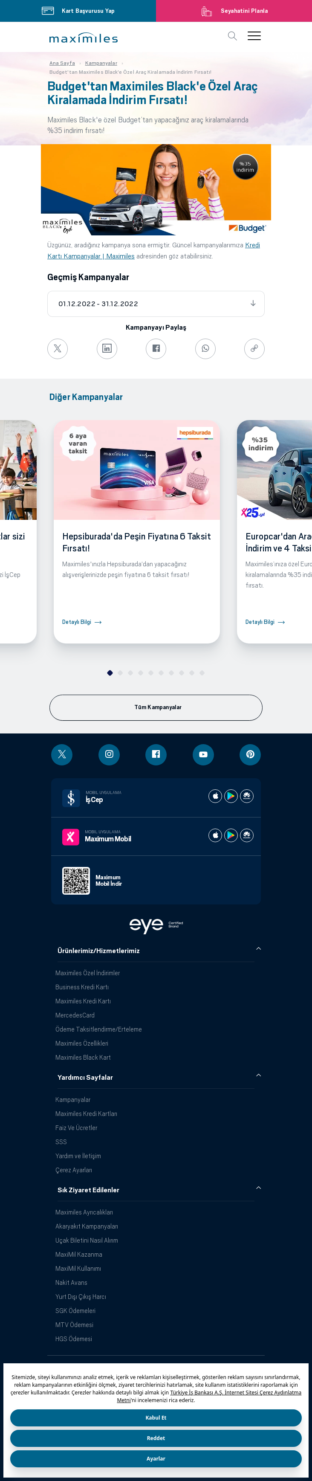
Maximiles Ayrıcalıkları (84, 1212)
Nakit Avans (71, 1282)
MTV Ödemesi (74, 1324)
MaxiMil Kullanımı (78, 1268)
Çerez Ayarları (73, 1170)
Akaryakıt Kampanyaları (86, 1226)
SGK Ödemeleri (75, 1310)
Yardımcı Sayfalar (85, 1077)
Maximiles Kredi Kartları (86, 1113)
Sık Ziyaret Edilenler (88, 1190)
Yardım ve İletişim (78, 1155)
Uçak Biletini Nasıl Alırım (86, 1240)
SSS (61, 1141)
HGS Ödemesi (73, 1338)
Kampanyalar (72, 1099)
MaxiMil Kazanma (78, 1254)
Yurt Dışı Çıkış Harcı (80, 1296)
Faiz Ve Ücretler (76, 1127)
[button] (83, 37)
